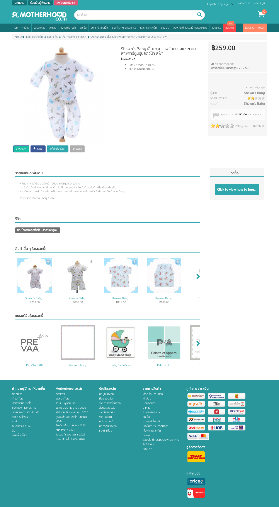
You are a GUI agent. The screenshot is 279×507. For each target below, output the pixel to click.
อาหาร (52, 28)
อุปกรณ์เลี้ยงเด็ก (99, 28)
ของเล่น (165, 28)
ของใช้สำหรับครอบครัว (124, 28)
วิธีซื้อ (235, 173)
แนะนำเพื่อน (105, 430)
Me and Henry (78, 365)
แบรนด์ (261, 28)
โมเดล (124, 59)
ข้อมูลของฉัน (106, 394)
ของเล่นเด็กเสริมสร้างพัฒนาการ (190, 28)
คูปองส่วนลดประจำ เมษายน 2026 (71, 419)
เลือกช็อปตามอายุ (153, 394)
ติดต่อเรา (17, 394)
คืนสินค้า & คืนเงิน (22, 426)
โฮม (16, 28)
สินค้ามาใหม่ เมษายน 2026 (70, 425)
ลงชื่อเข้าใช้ (244, 3)
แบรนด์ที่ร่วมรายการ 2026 (70, 434)
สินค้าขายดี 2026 (65, 430)
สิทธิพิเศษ (148, 444)
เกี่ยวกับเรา (18, 398)
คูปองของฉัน (106, 421)
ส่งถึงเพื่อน (58, 149)
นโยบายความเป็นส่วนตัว (25, 412)
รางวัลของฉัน (107, 412)
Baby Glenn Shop (121, 365)
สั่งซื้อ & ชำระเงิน (21, 417)
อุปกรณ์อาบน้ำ (68, 28)
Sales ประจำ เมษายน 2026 (71, 408)
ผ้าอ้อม (25, 28)
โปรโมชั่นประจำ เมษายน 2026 (72, 412)
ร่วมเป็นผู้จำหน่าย (66, 403)
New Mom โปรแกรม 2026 (70, 439)
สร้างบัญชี (259, 3)
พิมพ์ (77, 149)
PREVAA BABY (34, 365)
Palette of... (164, 365)
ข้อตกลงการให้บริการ (24, 408)
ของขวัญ (216, 28)
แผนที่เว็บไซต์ (19, 435)
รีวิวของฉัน (105, 417)
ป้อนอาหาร (39, 28)
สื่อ (13, 430)
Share (21, 149)
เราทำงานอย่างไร (21, 403)
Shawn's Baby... (34, 298)
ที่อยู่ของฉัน (106, 398)
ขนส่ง (15, 421)
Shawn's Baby (254, 93)
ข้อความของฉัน (108, 426)
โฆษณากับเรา (63, 398)
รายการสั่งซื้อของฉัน (110, 403)
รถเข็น (83, 28)
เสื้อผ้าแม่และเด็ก (148, 28)
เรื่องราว (249, 28)
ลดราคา (229, 28)
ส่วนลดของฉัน (107, 408)
